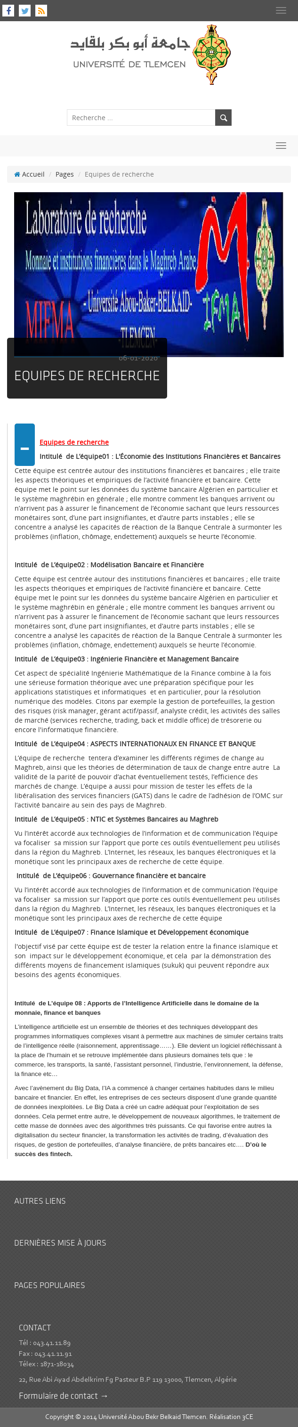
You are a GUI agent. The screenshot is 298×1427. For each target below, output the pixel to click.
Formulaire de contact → (64, 1396)
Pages (65, 174)
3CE (247, 1417)
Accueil (29, 174)
